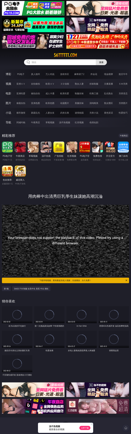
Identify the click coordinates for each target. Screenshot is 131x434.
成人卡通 (50, 93)
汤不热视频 (64, 122)
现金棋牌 (108, 74)
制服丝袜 (79, 93)
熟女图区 (108, 103)
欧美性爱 (64, 93)
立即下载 (85, 428)
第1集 (6, 288)
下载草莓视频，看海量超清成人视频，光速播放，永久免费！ (83, 280)
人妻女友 (50, 112)
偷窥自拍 (20, 103)
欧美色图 (50, 103)
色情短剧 (93, 122)
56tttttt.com (65, 55)
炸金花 (94, 74)
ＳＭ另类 (123, 83)
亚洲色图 (35, 103)
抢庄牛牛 (123, 74)
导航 (8, 122)
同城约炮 (20, 122)
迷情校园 (79, 112)
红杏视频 (79, 122)
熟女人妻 (79, 83)
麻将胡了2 (79, 74)
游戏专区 (64, 74)
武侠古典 (64, 112)
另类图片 (123, 103)
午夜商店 (35, 122)
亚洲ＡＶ (20, 83)
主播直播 (108, 83)
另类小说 (93, 112)
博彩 (8, 74)
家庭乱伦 (35, 112)
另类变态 (123, 93)
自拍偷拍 (35, 83)
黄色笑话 (108, 112)
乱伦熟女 (108, 93)
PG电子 (20, 74)
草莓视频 (50, 122)
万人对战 (50, 74)
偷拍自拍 (35, 93)
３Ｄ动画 (64, 83)
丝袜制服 (93, 83)
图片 (8, 103)
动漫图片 (64, 103)
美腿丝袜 (79, 103)
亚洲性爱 (20, 93)
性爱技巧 (123, 112)
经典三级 (93, 93)
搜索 (101, 62)
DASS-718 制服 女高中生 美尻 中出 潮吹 (31, 288)
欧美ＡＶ (50, 83)
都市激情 (20, 112)
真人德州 (35, 74)
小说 (8, 113)
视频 (8, 84)
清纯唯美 (93, 103)
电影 (8, 93)
